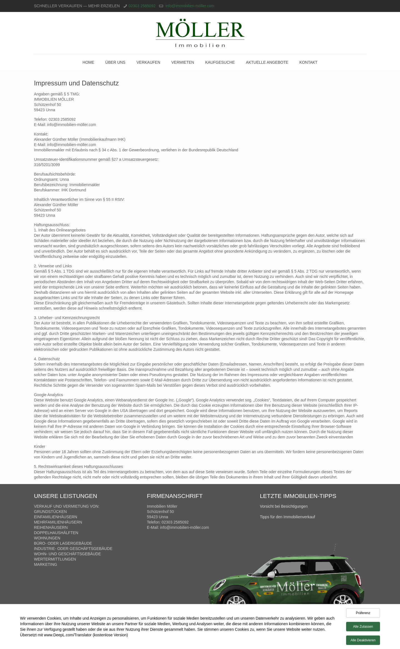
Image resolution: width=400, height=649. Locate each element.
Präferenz (363, 614)
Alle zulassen (363, 628)
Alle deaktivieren (363, 641)
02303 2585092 (142, 6)
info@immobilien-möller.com (189, 6)
